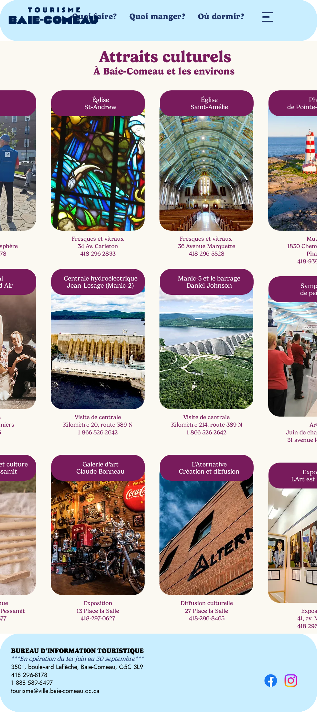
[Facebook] (270, 680)
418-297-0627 (98, 618)
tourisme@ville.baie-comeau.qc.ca (55, 690)
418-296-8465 (206, 618)
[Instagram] (290, 680)
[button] (267, 17)
